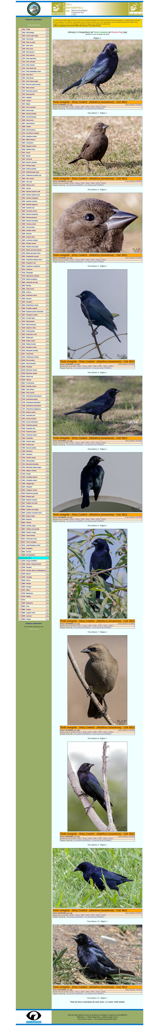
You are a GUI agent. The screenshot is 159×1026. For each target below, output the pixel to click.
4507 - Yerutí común (28, 227)
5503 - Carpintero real (29, 263)
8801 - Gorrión (26, 552)
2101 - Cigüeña (27, 97)
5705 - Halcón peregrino (29, 279)
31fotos (47, 593)
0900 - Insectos (27, 616)
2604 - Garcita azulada (29, 113)
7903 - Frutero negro (28, 441)
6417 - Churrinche (27, 354)
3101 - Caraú (26, 152)
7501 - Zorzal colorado (29, 419)
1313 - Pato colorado (28, 62)
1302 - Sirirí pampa (28, 32)
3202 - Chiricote (27, 159)
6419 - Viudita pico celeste (30, 357)
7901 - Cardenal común (29, 435)
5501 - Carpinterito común (30, 256)
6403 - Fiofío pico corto (29, 334)
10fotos (47, 178)
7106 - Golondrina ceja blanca (31, 406)
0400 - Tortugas (27, 577)
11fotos (47, 29)
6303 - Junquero (27, 302)
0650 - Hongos (26, 587)
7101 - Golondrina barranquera (32, 396)
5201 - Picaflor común (29, 243)
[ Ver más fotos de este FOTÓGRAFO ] (94, 108)
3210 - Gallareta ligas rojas (30, 172)
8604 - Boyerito (27, 519)
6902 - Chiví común (28, 393)
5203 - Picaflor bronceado (30, 247)
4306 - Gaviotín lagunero (30, 204)
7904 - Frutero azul (28, 444)
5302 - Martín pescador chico (31, 253)
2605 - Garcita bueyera (29, 117)
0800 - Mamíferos (27, 603)
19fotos (47, 123)
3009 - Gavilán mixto (28, 149)
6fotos (47, 39)
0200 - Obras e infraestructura (31, 564)
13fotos (47, 32)
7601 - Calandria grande (29, 425)
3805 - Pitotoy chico (28, 185)
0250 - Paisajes (27, 567)
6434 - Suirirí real (27, 376)
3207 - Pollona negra (28, 165)
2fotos (47, 62)
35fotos (47, 269)
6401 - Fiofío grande (28, 331)
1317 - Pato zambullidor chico (31, 71)
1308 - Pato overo (27, 49)
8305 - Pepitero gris (28, 496)
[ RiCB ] (83, 106)
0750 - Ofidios (26, 596)
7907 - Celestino (27, 454)
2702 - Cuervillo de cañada (30, 133)
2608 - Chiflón (26, 126)
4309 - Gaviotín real (28, 208)
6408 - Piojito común (28, 341)
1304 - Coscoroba (27, 39)
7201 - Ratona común (29, 412)
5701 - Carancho (27, 269)
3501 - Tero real (27, 182)
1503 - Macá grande (28, 94)
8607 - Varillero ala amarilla (30, 529)
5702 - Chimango (27, 272)
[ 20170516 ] (139, 440)
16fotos (47, 435)
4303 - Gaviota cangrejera (30, 198)
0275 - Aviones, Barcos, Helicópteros (34, 570)
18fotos (47, 45)
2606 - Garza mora (28, 120)
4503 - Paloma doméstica (30, 214)
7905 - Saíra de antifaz (29, 448)
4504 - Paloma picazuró (29, 217)
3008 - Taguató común (29, 146)
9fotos (47, 65)
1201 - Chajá (26, 29)
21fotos (47, 136)
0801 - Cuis (25, 606)
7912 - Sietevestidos (28, 461)
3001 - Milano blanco (28, 139)
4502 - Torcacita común (29, 211)
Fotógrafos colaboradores (33, 19)
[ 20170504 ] (131, 623)
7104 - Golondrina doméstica (31, 402)
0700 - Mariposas (27, 593)
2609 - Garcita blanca (29, 130)
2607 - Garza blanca (28, 123)
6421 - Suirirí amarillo (29, 363)
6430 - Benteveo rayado (29, 373)
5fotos (47, 68)
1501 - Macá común (28, 88)
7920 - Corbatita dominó (29, 477)
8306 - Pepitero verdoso (29, 500)
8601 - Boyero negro (28, 516)
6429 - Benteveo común (29, 370)
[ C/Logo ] (71, 106)
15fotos (47, 104)
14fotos (47, 36)
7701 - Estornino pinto (29, 431)
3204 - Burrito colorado (29, 162)
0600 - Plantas (26, 583)
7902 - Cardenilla (27, 438)
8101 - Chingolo (27, 487)
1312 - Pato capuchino (29, 58)
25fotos (47, 149)
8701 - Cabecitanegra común (31, 545)
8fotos (47, 42)
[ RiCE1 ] (98, 106)
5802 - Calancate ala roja (30, 282)
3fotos (47, 71)
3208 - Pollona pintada (29, 169)
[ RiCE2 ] (103, 106)
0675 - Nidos (26, 590)
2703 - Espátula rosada (29, 136)
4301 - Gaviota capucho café (31, 191)
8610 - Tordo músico (28, 535)
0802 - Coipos (26, 609)
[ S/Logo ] (77, 106)
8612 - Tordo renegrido (29, 542)
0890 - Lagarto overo (28, 613)
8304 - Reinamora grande (30, 493)
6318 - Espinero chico (29, 328)
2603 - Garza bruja (28, 110)
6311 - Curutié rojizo (28, 318)
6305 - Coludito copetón (29, 308)
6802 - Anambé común (29, 386)
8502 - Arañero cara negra (30, 509)
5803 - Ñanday (26, 285)
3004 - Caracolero (27, 143)
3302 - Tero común (28, 178)
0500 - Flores (26, 580)
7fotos (47, 188)
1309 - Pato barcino (28, 52)
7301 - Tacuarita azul (28, 415)
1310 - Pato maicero (28, 55)
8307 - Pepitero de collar (30, 503)
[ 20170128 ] (139, 989)
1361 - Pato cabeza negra (30, 81)
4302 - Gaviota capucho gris (31, 195)
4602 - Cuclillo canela (29, 230)
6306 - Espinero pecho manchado (32, 311)
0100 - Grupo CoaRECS (29, 561)
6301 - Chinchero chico (29, 295)
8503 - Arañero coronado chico (32, 513)
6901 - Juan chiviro (28, 389)
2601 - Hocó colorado (29, 107)
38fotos (47, 580)
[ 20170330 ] (131, 836)
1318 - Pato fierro (27, 75)
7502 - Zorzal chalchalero (30, 422)
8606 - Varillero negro (29, 526)
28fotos (47, 519)
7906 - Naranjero (27, 451)
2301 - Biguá (26, 104)
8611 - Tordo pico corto (29, 539)
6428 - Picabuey (27, 367)
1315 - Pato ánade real (29, 68)
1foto (47, 55)
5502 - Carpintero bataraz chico (32, 260)
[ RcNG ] (93, 106)
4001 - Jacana (26, 188)
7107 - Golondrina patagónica (31, 409)
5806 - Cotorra (26, 292)
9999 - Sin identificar (28, 555)
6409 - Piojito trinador (29, 344)
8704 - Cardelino (27, 548)
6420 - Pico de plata (28, 360)
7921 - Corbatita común (29, 480)
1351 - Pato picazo (28, 78)
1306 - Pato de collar (28, 42)
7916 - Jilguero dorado (29, 470)
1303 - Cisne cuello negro (30, 36)
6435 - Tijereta (26, 380)
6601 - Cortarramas (28, 383)
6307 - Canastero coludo (30, 315)
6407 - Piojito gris (27, 337)
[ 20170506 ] (139, 517)
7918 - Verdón (26, 474)
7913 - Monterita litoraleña (30, 464)
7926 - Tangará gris (28, 483)
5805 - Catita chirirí (28, 289)
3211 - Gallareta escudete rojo (31, 175)
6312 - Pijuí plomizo (28, 321)
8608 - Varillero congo (29, 532)
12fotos (47, 295)
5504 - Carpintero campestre (31, 266)
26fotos (47, 201)
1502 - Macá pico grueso (30, 91)
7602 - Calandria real (28, 428)
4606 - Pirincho (27, 234)
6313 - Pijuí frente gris (29, 324)
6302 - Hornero (27, 298)
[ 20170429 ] (131, 730)
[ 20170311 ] (139, 913)
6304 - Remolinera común (30, 305)
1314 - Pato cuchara (28, 65)
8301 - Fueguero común (29, 490)
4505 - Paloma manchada (30, 221)
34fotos (47, 285)
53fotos (47, 616)
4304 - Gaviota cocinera (29, 201)
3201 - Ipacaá (26, 156)
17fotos (47, 493)
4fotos (47, 87)
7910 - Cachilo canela (29, 457)
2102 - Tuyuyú (26, 100)
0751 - (24, 600)
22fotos (47, 480)
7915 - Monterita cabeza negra (31, 467)
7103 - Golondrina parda (29, 399)
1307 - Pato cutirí (27, 45)
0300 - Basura (26, 574)
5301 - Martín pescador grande (31, 250)
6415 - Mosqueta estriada (30, 350)
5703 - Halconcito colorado (30, 276)
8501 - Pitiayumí (27, 506)
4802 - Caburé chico (28, 237)
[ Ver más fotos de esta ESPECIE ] (75, 108)
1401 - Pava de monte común (31, 84)
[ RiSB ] (88, 106)
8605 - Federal (26, 522)
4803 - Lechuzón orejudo (30, 240)
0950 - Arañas (26, 619)
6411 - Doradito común (29, 347)
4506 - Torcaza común (29, 224)
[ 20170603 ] (139, 104)
